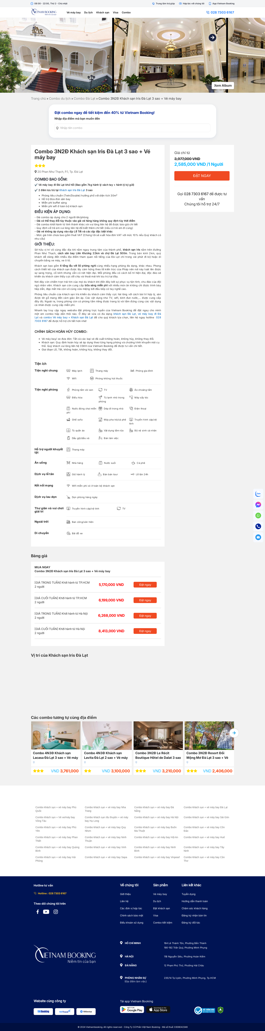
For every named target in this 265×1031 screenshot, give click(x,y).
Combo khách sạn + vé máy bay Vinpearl (157, 857)
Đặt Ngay (202, 176)
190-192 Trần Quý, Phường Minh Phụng (185, 947)
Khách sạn (102, 12)
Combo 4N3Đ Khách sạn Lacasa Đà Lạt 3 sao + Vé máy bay (55, 756)
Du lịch (88, 12)
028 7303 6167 (220, 12)
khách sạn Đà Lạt (124, 313)
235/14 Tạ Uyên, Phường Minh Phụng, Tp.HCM (190, 977)
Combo (126, 12)
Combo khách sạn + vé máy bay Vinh (105, 847)
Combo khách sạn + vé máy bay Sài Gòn (206, 817)
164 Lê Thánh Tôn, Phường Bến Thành (185, 943)
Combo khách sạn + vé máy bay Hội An (156, 837)
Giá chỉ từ (182, 153)
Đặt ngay (145, 584)
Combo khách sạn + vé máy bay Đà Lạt (206, 807)
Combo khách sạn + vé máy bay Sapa (106, 857)
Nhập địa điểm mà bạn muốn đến (77, 118)
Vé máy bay (74, 12)
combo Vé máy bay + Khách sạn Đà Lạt (68, 317)
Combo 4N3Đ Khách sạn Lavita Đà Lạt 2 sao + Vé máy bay (106, 756)
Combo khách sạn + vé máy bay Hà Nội (156, 817)
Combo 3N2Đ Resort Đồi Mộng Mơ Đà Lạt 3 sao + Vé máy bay (207, 756)
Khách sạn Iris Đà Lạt (72, 190)
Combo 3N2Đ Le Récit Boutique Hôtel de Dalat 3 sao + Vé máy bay (158, 756)
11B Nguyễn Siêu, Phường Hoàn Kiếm (184, 956)
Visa (115, 12)
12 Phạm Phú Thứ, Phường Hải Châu (184, 965)
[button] (212, 37)
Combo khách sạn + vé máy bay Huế (204, 837)
